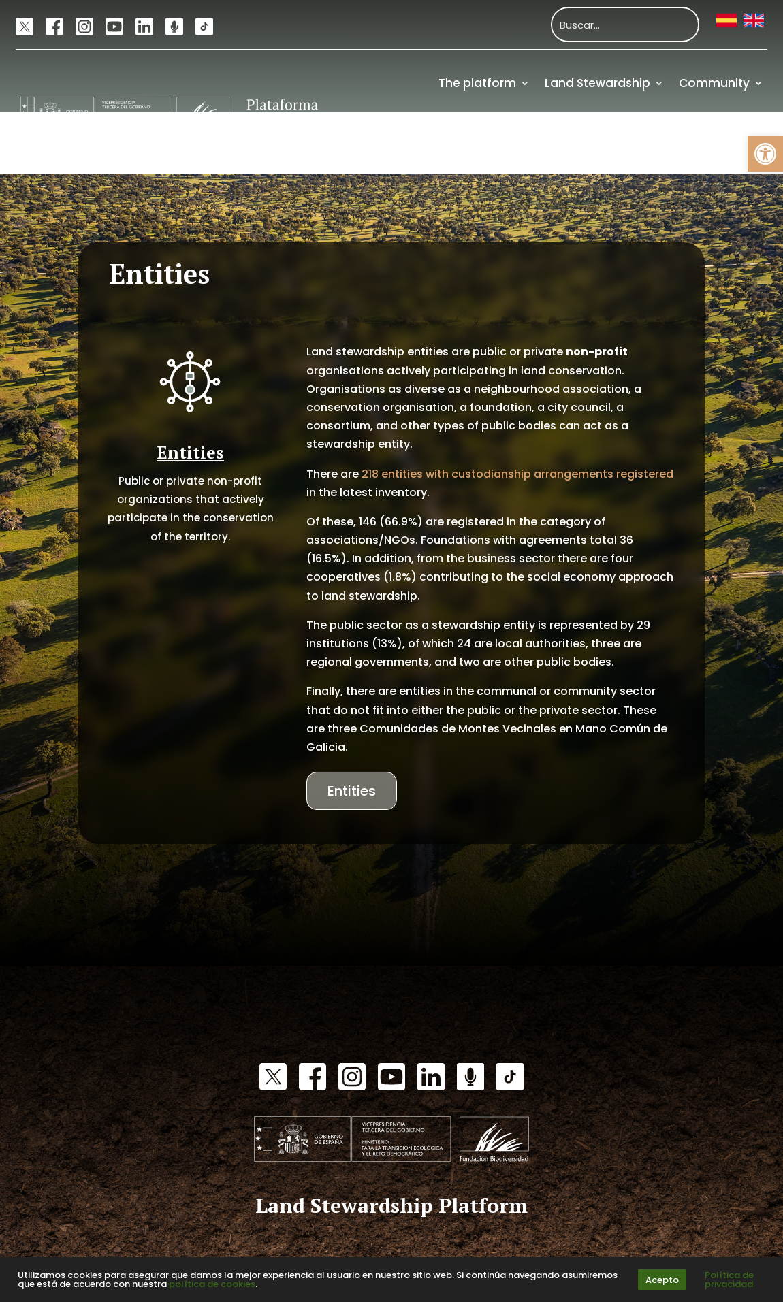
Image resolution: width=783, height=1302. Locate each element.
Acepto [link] (662, 1279)
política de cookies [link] (212, 1283)
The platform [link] (477, 83)
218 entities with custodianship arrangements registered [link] (517, 474)
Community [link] (714, 83)
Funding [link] (739, 143)
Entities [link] (351, 790)
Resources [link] (670, 143)
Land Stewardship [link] (597, 83)
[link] (765, 154)
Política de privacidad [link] (729, 1279)
